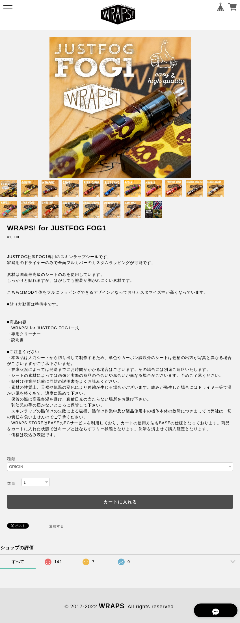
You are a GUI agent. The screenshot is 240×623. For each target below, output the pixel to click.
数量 (11, 483)
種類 (11, 459)
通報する (56, 526)
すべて (18, 561)
